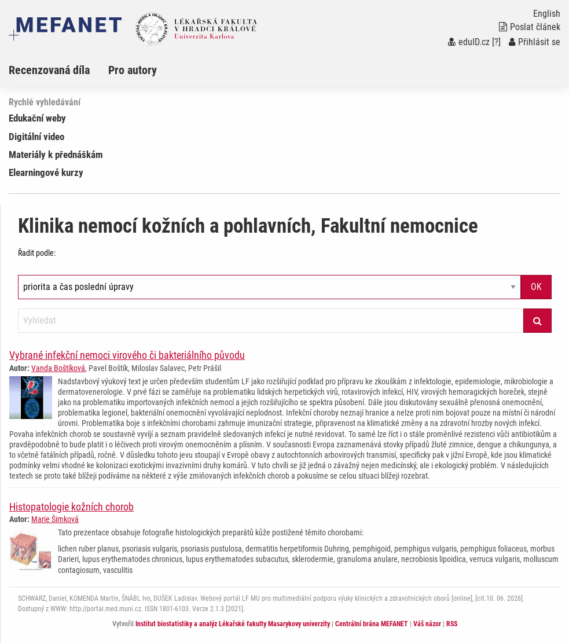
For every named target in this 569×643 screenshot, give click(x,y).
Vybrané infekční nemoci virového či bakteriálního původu (127, 355)
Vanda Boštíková (58, 368)
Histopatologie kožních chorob (71, 507)
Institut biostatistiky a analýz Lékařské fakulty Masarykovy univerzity (232, 624)
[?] (496, 41)
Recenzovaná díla (49, 70)
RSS (451, 624)
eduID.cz (469, 41)
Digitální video (36, 136)
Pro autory (132, 70)
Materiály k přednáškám (56, 154)
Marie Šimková (55, 519)
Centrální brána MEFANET (371, 624)
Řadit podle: (37, 253)
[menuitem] (58, 70)
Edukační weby (37, 118)
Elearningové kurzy (46, 172)
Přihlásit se (534, 41)
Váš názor (427, 624)
